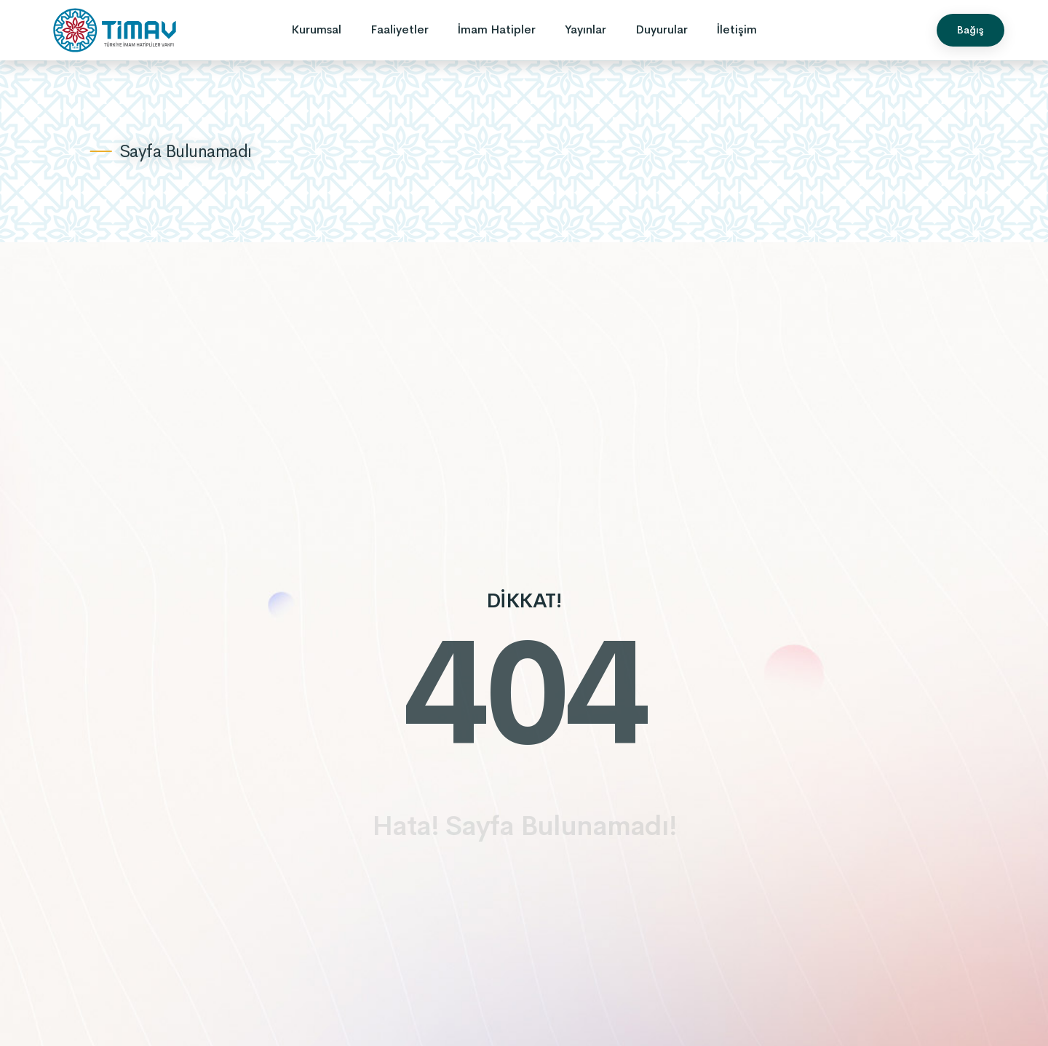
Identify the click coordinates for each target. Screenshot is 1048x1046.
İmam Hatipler (497, 29)
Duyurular (661, 29)
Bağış (970, 29)
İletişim (737, 29)
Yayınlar (585, 29)
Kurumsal (316, 29)
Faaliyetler (399, 29)
